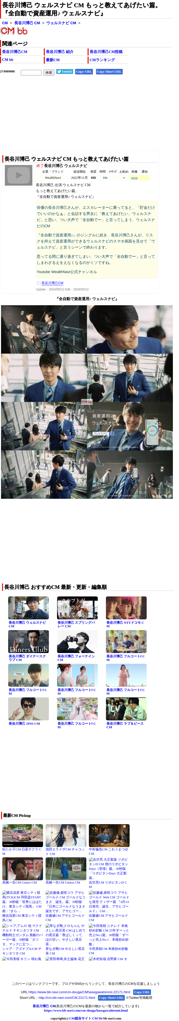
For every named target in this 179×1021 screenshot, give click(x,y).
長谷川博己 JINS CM (24, 723)
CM (5, 23)
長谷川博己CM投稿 (106, 52)
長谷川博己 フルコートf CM (125, 658)
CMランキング (102, 60)
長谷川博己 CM (27, 23)
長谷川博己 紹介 (60, 52)
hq (132, 177)
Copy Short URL (109, 71)
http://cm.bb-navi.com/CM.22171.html (67, 998)
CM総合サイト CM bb (85, 1018)
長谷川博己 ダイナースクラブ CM (27, 658)
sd (136, 177)
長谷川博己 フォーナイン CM (76, 658)
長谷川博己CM (14, 52)
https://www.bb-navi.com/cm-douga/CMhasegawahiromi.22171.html (79, 992)
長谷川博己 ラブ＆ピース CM (125, 725)
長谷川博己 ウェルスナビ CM (27, 624)
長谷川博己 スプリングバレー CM (76, 624)
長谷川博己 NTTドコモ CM (125, 624)
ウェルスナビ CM (61, 23)
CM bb (7, 60)
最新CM (53, 60)
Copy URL (84, 71)
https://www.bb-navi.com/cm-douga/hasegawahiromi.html (86, 1010)
